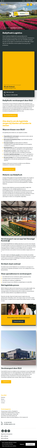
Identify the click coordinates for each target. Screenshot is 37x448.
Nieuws (2, 399)
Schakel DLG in (6, 381)
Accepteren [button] (30, 444)
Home (23, 1)
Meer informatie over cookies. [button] (9, 445)
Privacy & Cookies (5, 440)
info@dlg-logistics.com (8, 424)
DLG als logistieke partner (10, 115)
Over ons (3, 400)
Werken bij (28, 1)
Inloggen (34, 1)
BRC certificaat (4, 436)
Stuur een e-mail (10, 92)
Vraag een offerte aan (9, 169)
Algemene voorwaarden (6, 434)
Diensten (6, 28)
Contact (3, 402)
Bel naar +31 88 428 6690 (12, 94)
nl (1, 1)
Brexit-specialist (16, 255)
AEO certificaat (4, 438)
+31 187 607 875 (6, 422)
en (3, 1)
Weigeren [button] (22, 444)
